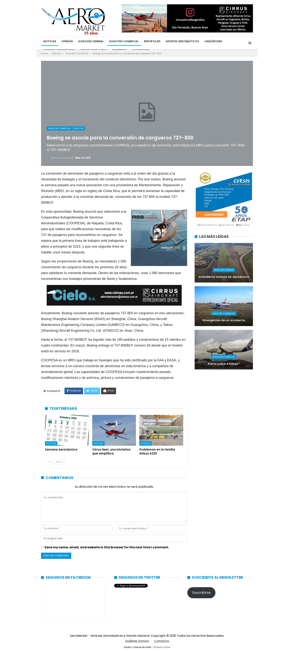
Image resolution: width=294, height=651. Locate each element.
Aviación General (91, 41)
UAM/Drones (213, 41)
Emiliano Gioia (162, 647)
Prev (49, 461)
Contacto (161, 641)
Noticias (49, 41)
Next (59, 461)
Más (230, 41)
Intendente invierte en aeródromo (224, 277)
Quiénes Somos (137, 641)
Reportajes (152, 41)
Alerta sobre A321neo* (224, 364)
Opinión (67, 41)
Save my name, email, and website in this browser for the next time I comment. (106, 547)
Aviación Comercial (124, 41)
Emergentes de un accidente (223, 320)
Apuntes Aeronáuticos (182, 41)
